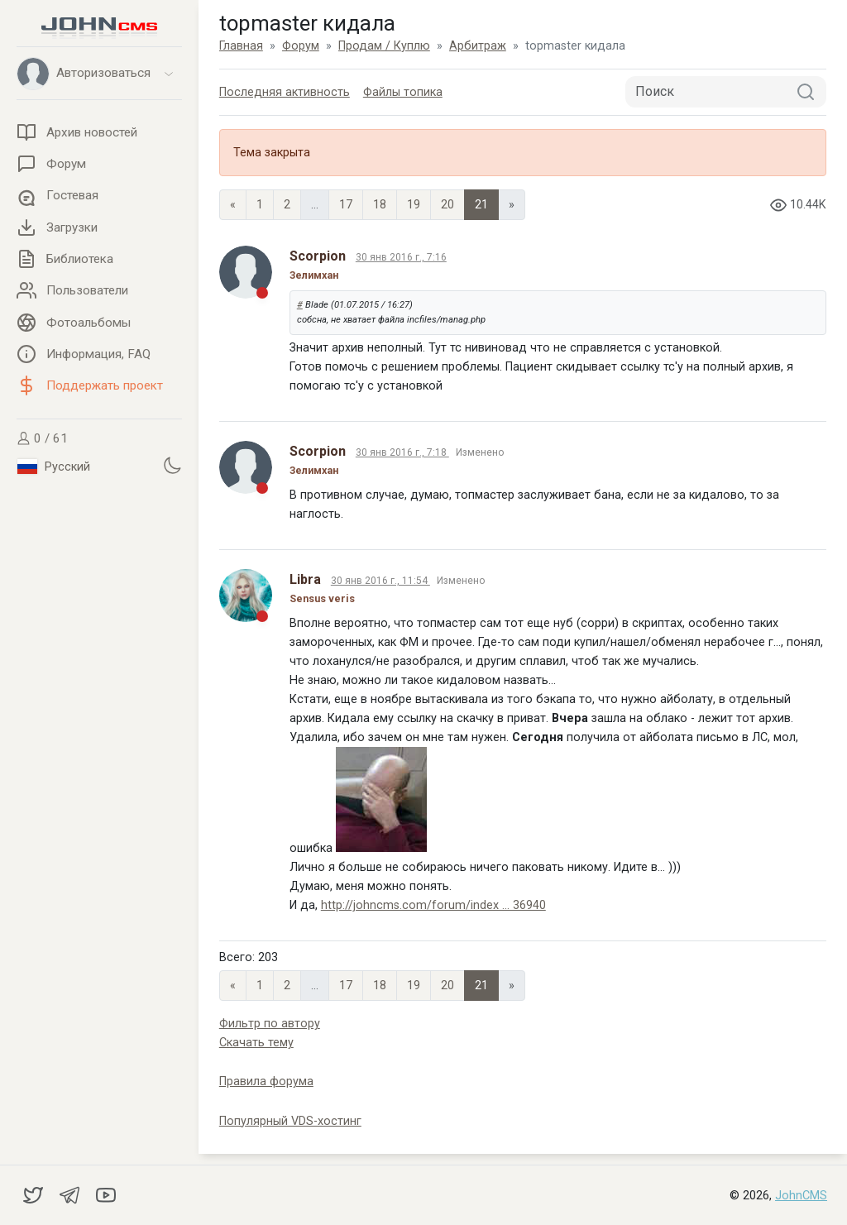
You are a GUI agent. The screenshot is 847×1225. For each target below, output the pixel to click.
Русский (53, 466)
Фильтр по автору (269, 1024)
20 (447, 205)
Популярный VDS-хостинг (290, 1121)
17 (345, 205)
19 (413, 205)
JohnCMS (801, 1196)
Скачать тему (256, 1043)
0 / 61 (42, 438)
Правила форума (266, 1081)
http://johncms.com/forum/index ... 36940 (433, 905)
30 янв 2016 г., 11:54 (380, 580)
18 (379, 205)
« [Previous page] (233, 205)
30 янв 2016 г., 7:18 (402, 452)
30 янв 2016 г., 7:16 (401, 257)
